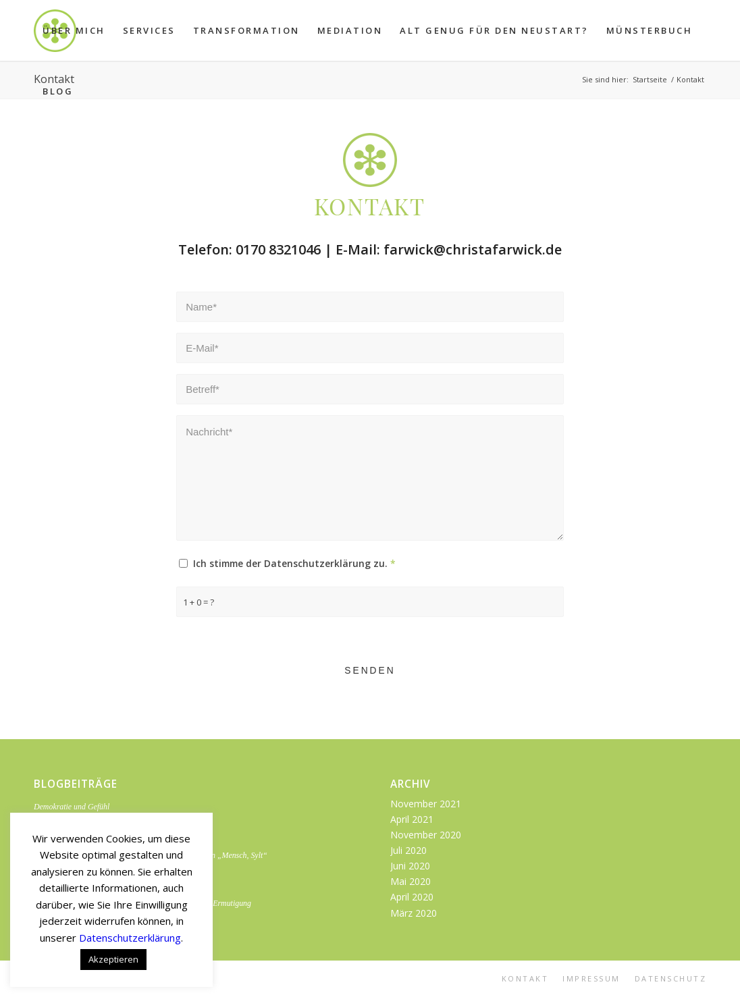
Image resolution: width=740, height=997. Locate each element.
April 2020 (411, 896)
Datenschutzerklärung (130, 937)
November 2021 (425, 803)
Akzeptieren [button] (113, 959)
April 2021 (411, 819)
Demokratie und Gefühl (71, 806)
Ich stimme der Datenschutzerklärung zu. (294, 564)
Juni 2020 (410, 865)
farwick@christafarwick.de (473, 249)
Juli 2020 (408, 850)
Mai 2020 (410, 881)
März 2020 (413, 913)
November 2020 (425, 834)
